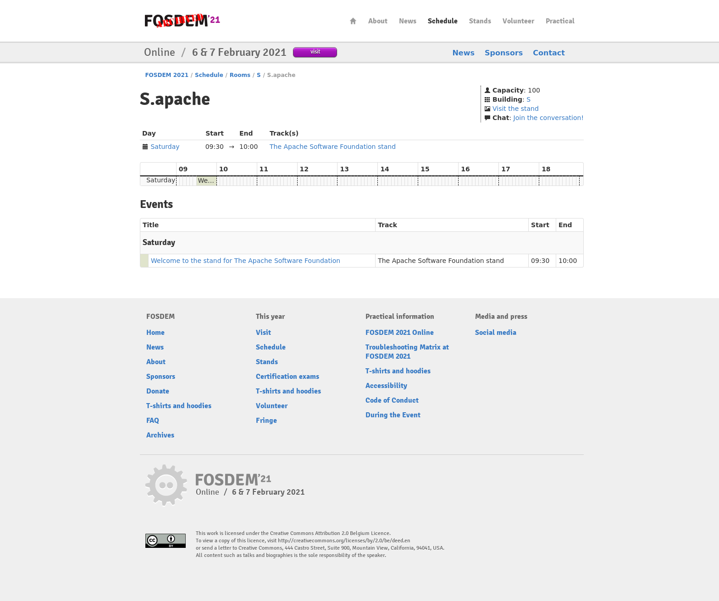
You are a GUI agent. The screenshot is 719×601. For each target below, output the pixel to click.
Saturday (164, 146)
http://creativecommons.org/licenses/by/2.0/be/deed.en (344, 540)
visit (315, 51)
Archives (160, 435)
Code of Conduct (392, 400)
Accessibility (386, 385)
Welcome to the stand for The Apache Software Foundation (245, 260)
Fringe (266, 420)
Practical (560, 21)
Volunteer (518, 21)
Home (353, 20)
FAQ (152, 420)
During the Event (392, 415)
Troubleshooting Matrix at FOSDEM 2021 (407, 352)
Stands (480, 21)
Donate (157, 391)
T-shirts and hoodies (178, 405)
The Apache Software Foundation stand (333, 146)
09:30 (540, 260)
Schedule (443, 21)
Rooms (240, 75)
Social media (495, 332)
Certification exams (287, 376)
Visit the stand (515, 108)
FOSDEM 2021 (166, 75)
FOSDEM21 (182, 20)
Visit (263, 332)
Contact (549, 53)
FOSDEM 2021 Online (399, 332)
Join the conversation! (549, 117)
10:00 (568, 260)
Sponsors (504, 53)
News (407, 21)
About (377, 21)
